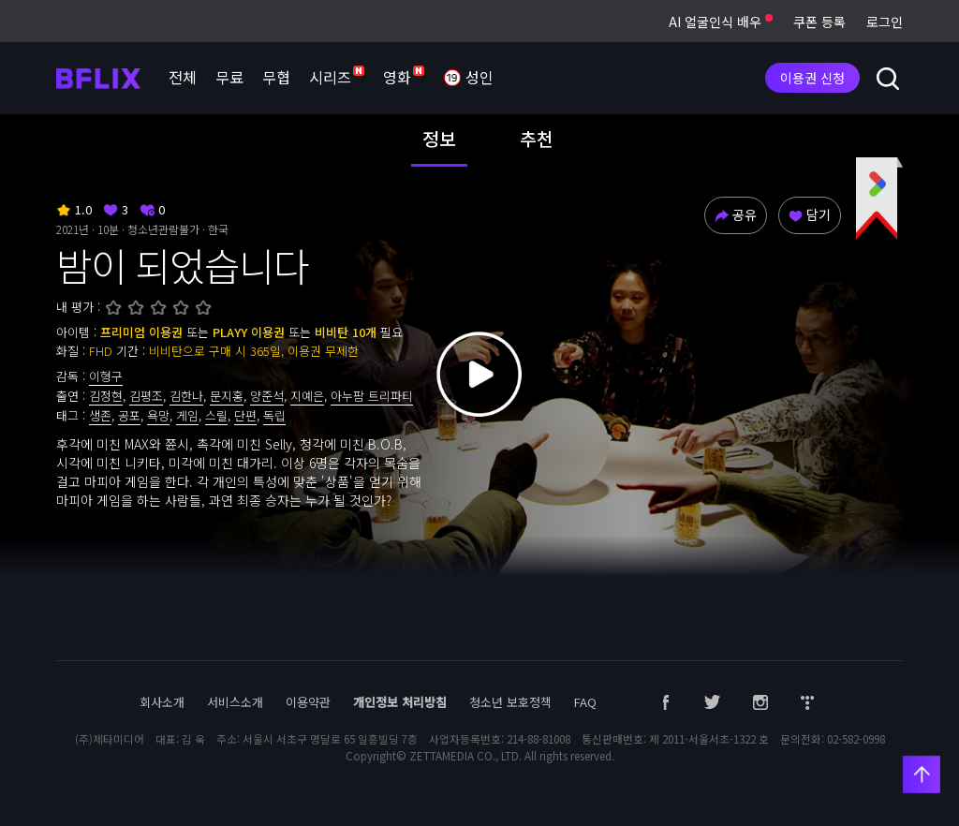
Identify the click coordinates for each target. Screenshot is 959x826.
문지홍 (226, 396)
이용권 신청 (812, 77)
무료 (229, 77)
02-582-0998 (856, 738)
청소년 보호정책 (510, 702)
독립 (274, 415)
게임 (187, 415)
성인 (468, 79)
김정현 (106, 396)
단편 (245, 415)
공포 (129, 415)
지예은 (307, 396)
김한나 (186, 396)
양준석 (267, 396)
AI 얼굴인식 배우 (721, 21)
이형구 (106, 376)
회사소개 (162, 702)
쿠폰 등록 (819, 21)
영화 (403, 77)
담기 (810, 214)
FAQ (585, 702)
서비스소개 (235, 702)
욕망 (158, 415)
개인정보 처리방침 (400, 702)
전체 (183, 77)
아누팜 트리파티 (372, 396)
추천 (536, 138)
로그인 (884, 21)
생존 (100, 415)
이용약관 (308, 702)
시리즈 (336, 77)
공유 (736, 214)
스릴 (216, 415)
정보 (439, 138)
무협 (276, 77)
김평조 (146, 396)
